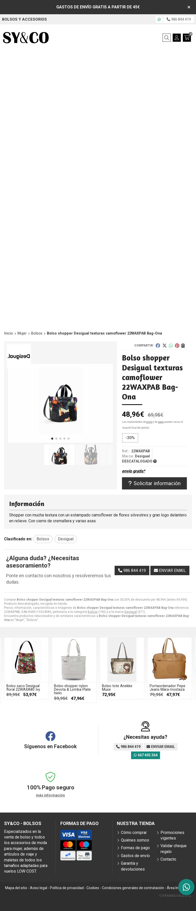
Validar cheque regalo (174, 848)
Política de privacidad (67, 888)
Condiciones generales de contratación (133, 888)
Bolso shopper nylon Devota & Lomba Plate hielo (72, 690)
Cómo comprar (134, 832)
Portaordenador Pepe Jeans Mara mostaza (167, 688)
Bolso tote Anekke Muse (117, 688)
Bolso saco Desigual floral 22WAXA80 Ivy (23, 688)
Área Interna (177, 888)
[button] (52, 439)
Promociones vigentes (172, 835)
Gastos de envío (135, 855)
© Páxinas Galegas (175, 896)
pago (161, 422)
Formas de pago (135, 847)
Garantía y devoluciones (133, 866)
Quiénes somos (135, 840)
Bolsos (93, 612)
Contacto (168, 859)
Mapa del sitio (16, 888)
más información (50, 795)
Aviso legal (38, 888)
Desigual (130, 612)
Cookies (92, 888)
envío (149, 422)
